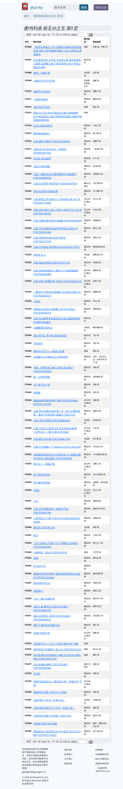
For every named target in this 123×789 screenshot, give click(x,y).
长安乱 (37, 673)
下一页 (54, 34)
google (26, 771)
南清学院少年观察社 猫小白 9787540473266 (57, 649)
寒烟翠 (37, 392)
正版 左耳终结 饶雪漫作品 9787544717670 (56, 247)
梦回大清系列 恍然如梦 (45, 191)
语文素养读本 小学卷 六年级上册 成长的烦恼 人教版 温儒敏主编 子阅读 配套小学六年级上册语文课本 (57, 63)
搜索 (84, 7)
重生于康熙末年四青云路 (46, 625)
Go (91, 35)
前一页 (37, 34)
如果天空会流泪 (41, 91)
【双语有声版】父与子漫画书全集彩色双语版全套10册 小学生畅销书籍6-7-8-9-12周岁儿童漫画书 (57, 50)
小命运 (37, 301)
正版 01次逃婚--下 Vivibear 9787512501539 (57, 446)
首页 (26, 16)
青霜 (35, 558)
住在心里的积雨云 (43, 125)
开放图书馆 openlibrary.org (102, 769)
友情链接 (99, 749)
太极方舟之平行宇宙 (44, 80)
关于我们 (68, 759)
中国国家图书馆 (102, 754)
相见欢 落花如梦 (42, 158)
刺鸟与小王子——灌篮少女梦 (49, 351)
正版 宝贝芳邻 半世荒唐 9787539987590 (55, 183)
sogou (39, 771)
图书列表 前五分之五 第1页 (48, 16)
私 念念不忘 (39, 566)
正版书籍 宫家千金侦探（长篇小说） (52, 715)
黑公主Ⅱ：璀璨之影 (44, 464)
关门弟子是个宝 (41, 384)
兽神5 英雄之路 (41, 633)
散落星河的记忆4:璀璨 (45, 723)
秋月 (35, 535)
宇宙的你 (38, 343)
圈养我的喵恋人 (41, 133)
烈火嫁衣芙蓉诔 (41, 482)
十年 (35, 501)
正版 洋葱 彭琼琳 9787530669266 (51, 420)
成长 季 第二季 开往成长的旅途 (50, 335)
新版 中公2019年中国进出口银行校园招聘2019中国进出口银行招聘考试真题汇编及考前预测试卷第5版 (57, 116)
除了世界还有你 (41, 474)
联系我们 (68, 754)
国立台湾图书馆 (102, 759)
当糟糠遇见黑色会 (43, 327)
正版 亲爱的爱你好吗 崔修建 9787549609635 (57, 220)
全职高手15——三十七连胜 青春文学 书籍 (55, 643)
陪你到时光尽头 (41, 583)
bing (32, 771)
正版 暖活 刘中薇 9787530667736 (51, 439)
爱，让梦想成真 (41, 377)
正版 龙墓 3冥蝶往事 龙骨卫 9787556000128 (57, 281)
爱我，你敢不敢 (41, 73)
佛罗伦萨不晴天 (41, 107)
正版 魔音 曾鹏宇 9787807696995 (51, 141)
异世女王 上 (39, 254)
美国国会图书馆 (102, 763)
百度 (24, 768)
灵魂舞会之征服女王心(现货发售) (50, 357)
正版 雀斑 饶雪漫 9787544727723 (51, 262)
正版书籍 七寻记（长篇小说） (49, 700)
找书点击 (101, 7)
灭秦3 (36, 490)
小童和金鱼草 (40, 99)
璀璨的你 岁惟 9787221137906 (50, 692)
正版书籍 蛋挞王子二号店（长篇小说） (54, 708)
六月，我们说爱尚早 (44, 598)
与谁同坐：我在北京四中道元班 (50, 552)
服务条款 (68, 749)
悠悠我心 (38, 591)
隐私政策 (68, 763)
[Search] (66, 7)
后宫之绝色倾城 (41, 166)
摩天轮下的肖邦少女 (44, 527)
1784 (65, 34)
